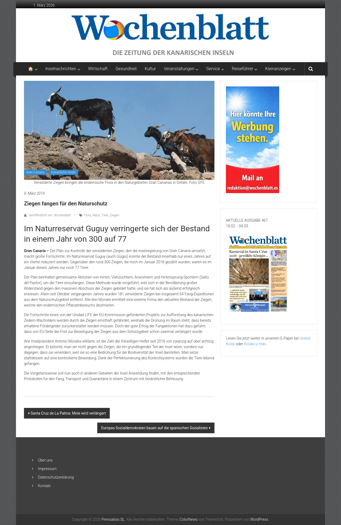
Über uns (45, 460)
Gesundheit (126, 68)
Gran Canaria (35, 172)
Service (213, 68)
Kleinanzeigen (278, 68)
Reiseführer (242, 68)
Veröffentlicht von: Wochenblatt (50, 215)
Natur (96, 215)
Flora (87, 215)
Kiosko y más (255, 344)
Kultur (150, 68)
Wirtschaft (98, 68)
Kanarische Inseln (63, 172)
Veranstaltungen (179, 68)
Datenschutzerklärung (56, 477)
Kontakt (44, 486)
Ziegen (114, 215)
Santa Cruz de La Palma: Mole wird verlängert (68, 413)
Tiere (105, 215)
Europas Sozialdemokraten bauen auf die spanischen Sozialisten (154, 428)
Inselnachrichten (60, 68)
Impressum (47, 469)
